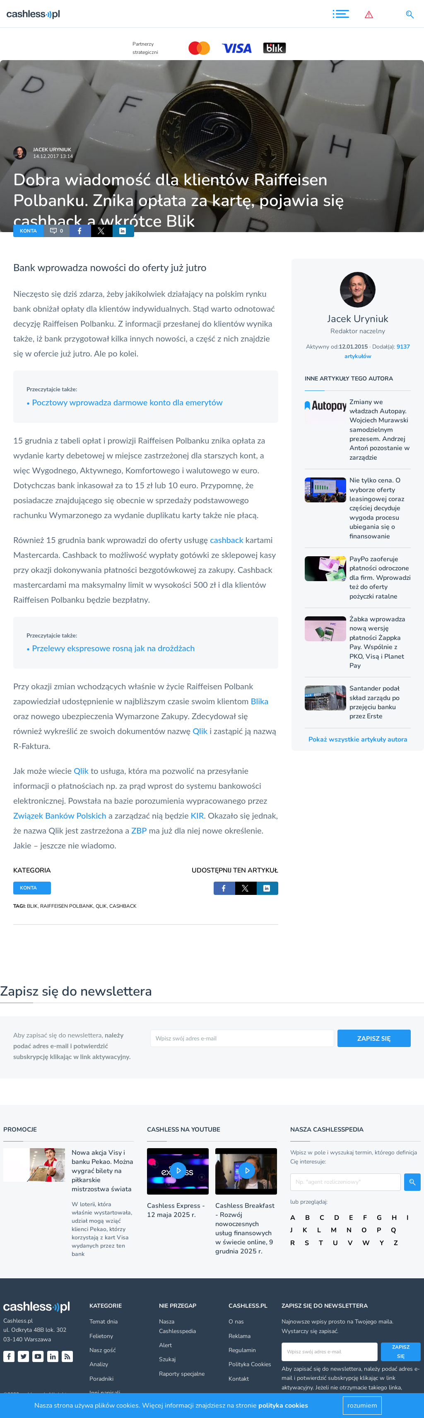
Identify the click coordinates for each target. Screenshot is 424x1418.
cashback (226, 540)
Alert (165, 1345)
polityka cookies (283, 1405)
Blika (260, 701)
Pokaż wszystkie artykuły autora (357, 739)
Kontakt (239, 1379)
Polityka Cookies (250, 1364)
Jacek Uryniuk (52, 149)
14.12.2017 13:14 (53, 156)
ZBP (139, 830)
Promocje (20, 1129)
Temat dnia (103, 1322)
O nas (236, 1322)
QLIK (101, 906)
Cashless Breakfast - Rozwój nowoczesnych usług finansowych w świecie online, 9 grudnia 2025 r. (245, 1228)
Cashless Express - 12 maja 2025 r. (176, 1210)
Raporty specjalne (182, 1374)
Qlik (200, 731)
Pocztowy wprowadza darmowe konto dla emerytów (124, 402)
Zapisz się (401, 1352)
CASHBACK (123, 906)
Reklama (240, 1336)
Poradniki (101, 1379)
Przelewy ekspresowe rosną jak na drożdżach (110, 648)
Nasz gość (102, 1350)
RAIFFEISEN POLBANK (66, 906)
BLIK (32, 906)
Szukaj (167, 1359)
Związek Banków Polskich (59, 815)
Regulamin (242, 1350)
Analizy (98, 1364)
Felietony (101, 1336)
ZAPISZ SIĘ (374, 1038)
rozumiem (362, 1405)
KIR (197, 815)
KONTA (28, 231)
